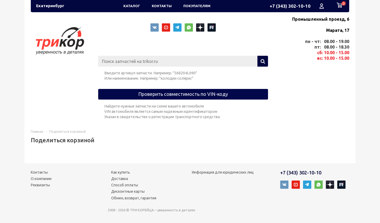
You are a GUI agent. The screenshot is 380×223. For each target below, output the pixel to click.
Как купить (120, 172)
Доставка (119, 179)
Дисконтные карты (128, 191)
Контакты (39, 172)
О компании (41, 179)
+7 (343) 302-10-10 (290, 5)
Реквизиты (40, 185)
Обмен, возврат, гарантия (133, 198)
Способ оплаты (124, 185)
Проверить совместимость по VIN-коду (183, 94)
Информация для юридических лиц (223, 172)
